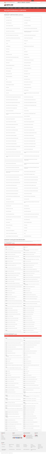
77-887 (6, 375)
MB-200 (24, 398)
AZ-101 (6, 379)
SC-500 (6, 330)
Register (24, 2)
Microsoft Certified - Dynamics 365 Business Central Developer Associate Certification (13, 113)
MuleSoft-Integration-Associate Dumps (4, 449)
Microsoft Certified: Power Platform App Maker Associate (30, 185)
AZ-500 (6, 277)
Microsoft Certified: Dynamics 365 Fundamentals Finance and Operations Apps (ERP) (31, 163)
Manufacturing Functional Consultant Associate (29, 46)
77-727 (6, 252)
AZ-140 (6, 273)
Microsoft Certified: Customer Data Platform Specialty (29, 146)
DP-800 (24, 286)
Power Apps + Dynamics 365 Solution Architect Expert (11, 233)
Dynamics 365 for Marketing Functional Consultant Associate (12, 35)
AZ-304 (6, 387)
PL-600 (6, 324)
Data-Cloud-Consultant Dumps (40, 448)
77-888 (24, 375)
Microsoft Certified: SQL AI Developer (28, 193)
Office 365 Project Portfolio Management (10, 230)
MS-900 (24, 318)
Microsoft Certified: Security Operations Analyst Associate (12, 193)
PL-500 (24, 322)
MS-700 (24, 316)
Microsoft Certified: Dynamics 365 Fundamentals (11, 163)
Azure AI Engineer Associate (9, 20)
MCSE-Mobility (7, 87)
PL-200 (6, 320)
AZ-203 (24, 383)
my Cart (28, 2)
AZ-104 (6, 271)
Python (25, 233)
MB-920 (24, 305)
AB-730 (6, 261)
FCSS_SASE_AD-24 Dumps (12, 449)
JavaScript (25, 43)
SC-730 (24, 330)
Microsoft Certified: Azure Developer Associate (29, 135)
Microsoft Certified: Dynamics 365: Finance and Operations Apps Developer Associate (12, 172)
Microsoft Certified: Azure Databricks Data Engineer (11, 135)
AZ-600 (24, 387)
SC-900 (24, 332)
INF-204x (6, 395)
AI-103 (6, 265)
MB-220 (24, 402)
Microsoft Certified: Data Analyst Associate (28, 149)
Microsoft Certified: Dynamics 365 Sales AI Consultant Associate (12, 167)
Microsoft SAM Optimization (27, 219)
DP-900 (6, 288)
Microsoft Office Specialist (8, 211)
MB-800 (6, 303)
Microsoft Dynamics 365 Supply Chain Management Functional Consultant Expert (31, 202)
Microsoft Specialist (8, 222)
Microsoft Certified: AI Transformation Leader (10, 127)
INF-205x (24, 395)
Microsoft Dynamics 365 (8, 17)
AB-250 (24, 256)
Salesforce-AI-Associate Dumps (33, 447)
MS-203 (6, 316)
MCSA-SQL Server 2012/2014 (9, 68)
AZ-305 (6, 275)
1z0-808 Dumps (18, 444)
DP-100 (24, 281)
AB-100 (24, 254)
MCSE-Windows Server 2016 (9, 90)
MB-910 (6, 305)
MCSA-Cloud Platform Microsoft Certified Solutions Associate (12, 57)
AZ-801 (24, 279)
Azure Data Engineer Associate (27, 20)
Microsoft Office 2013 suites (27, 208)
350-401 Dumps (39, 445)
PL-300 (24, 320)
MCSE (6, 79)
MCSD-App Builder (26, 76)
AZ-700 (24, 277)
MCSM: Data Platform (26, 90)
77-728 (24, 252)
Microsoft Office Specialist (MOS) (27, 211)
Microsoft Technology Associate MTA (28, 222)
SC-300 (6, 328)
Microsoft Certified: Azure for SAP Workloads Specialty (29, 138)
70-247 (24, 338)
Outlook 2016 (25, 230)
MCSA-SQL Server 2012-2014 (27, 65)
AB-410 (6, 258)
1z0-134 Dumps (25, 444)
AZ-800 (6, 279)
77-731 (6, 254)
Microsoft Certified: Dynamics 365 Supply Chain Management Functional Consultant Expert (31, 168)
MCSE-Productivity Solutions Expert (27, 87)
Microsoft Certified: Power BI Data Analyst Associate (11, 185)
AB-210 (6, 256)
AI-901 (24, 269)
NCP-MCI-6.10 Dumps (18, 449)
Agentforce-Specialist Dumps (26, 449)
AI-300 (6, 267)
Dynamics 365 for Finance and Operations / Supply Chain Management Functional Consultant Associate (31, 31)
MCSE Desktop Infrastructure (27, 79)
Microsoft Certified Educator (27, 116)
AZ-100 (24, 377)
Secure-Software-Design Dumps (33, 449)
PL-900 (24, 324)
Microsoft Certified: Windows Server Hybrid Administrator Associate (13, 196)
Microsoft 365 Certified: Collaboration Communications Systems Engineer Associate (31, 93)
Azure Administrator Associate (27, 17)
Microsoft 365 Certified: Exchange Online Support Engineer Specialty (13, 102)
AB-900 (6, 263)
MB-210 (6, 402)
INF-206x (6, 398)
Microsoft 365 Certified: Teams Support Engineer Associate (30, 105)
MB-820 (24, 303)
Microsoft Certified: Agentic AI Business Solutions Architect (12, 124)
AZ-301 (6, 385)
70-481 (24, 340)
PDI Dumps (32, 444)
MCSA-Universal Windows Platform (27, 68)
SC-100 (6, 326)
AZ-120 (24, 271)
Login (19, 2)
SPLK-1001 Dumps (25, 445)
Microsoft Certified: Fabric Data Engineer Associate (29, 174)
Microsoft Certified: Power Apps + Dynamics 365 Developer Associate (13, 182)
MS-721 (6, 318)
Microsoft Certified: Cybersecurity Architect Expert (11, 149)
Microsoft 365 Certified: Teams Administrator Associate (11, 105)
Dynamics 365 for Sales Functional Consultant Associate (30, 35)
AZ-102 (24, 379)
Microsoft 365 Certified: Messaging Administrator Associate (30, 102)
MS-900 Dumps (17, 445)
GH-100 (24, 288)
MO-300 (6, 314)
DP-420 (24, 283)
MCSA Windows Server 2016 (9, 54)
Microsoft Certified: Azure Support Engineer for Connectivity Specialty (13, 146)
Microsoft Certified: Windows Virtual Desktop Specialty (29, 196)
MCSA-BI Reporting (26, 54)
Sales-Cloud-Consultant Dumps (11, 444)
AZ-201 (24, 381)
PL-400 (6, 322)
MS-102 (24, 314)
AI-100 (6, 377)
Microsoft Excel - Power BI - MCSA (9, 208)
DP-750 (6, 286)
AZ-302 (24, 385)
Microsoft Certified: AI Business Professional (28, 124)
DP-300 (6, 283)
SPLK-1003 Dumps (33, 445)
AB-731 (24, 261)
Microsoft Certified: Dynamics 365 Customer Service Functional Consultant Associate (30, 159)
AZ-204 (24, 273)
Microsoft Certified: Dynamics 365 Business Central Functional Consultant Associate (31, 152)
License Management (8, 46)
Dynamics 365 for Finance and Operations (10, 31)
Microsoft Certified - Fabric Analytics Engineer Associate (29, 113)
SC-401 (24, 328)
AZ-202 (6, 383)
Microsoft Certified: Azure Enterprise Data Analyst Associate (12, 138)
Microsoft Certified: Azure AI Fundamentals (28, 127)
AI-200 (24, 265)
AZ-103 (6, 381)
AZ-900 (6, 281)
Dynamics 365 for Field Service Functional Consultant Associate (30, 28)
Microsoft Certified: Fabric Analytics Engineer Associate (29, 171)
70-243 (6, 338)
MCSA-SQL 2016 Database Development (10, 65)
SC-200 (24, 326)
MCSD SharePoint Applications (9, 76)
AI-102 (24, 263)
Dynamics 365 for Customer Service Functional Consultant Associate (13, 28)
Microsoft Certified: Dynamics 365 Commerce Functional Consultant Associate (13, 156)
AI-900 (24, 267)
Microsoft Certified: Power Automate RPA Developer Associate (30, 182)
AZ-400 (24, 275)
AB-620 (24, 258)
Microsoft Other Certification (9, 219)
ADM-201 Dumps (3, 444)
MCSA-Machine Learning (26, 57)
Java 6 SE (7, 43)
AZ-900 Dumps (39, 444)
